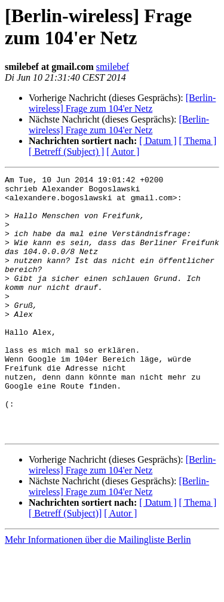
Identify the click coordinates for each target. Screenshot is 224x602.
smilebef (112, 67)
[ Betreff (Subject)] (65, 565)
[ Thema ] (198, 141)
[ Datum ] (157, 141)
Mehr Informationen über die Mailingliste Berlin (98, 591)
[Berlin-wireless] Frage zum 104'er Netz (122, 103)
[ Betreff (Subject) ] (66, 151)
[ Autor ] (122, 151)
